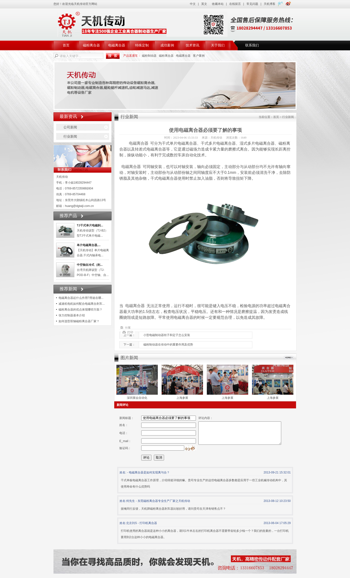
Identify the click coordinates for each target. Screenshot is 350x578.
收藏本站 (218, 4)
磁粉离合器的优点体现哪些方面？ (80, 309)
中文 (193, 4)
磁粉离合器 (91, 45)
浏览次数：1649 (236, 137)
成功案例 (167, 45)
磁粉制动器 (149, 55)
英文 (204, 4)
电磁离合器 (116, 45)
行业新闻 (70, 136)
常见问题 (252, 4)
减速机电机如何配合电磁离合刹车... (82, 303)
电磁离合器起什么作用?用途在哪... (81, 298)
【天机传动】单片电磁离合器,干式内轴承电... (93, 250)
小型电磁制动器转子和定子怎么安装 (166, 335)
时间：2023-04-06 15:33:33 (181, 137)
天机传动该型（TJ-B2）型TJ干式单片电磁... (92, 230)
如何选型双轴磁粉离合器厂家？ (79, 321)
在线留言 (235, 4)
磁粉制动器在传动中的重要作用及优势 (168, 344)
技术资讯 (192, 45)
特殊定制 (142, 45)
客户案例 (199, 55)
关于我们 (218, 45)
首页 (66, 45)
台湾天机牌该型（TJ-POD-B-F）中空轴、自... (93, 270)
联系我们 (252, 45)
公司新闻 (70, 127)
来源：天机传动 (212, 137)
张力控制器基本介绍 (72, 315)
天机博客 (269, 4)
